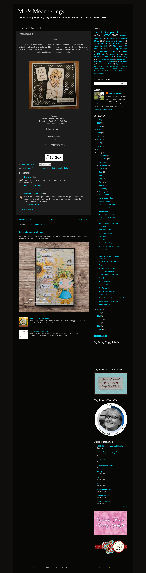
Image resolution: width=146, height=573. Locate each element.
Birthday (28, 168)
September (103, 165)
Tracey (99, 472)
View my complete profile (103, 109)
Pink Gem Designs (39, 168)
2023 (99, 129)
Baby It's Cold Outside (107, 291)
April (101, 182)
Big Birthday (103, 284)
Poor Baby (102, 236)
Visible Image (100, 43)
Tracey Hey (114, 54)
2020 (99, 139)
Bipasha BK (98, 66)
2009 (99, 329)
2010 (99, 326)
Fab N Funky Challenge (107, 261)
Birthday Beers (104, 281)
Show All (125, 506)
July (100, 172)
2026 (99, 120)
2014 (99, 313)
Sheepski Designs (112, 66)
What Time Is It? (105, 230)
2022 (99, 133)
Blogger (111, 568)
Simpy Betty (51, 168)
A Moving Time (104, 201)
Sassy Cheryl (122, 57)
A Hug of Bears (104, 253)
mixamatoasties (114, 93)
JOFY (121, 71)
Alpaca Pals (120, 64)
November (103, 159)
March (101, 185)
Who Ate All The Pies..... (108, 215)
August (102, 169)
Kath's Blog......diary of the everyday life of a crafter (107, 453)
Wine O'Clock (104, 195)
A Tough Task (104, 211)
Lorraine (27, 177)
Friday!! (101, 278)
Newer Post (25, 219)
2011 (99, 323)
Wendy (99, 484)
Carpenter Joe (104, 265)
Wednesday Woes (105, 233)
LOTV (106, 35)
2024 (99, 126)
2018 (99, 146)
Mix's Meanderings (41, 11)
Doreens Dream (103, 495)
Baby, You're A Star (106, 198)
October (102, 162)
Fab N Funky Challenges (108, 208)
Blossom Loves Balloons (108, 268)
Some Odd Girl (104, 64)
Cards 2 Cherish (103, 501)
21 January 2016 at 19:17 (33, 186)
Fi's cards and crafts (105, 466)
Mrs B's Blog (102, 460)
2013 (99, 316)
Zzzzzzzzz (102, 240)
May (101, 179)
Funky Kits (118, 43)
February (102, 189)
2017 (99, 149)
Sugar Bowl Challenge (107, 205)
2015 (99, 309)
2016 (99, 153)
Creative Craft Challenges (38, 331)
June (101, 175)
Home (54, 219)
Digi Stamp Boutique (117, 49)
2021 (99, 136)
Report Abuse (100, 336)
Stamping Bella (62, 168)
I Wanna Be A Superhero (108, 243)
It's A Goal (102, 226)
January (102, 192)
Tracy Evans (122, 61)
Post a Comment (28, 209)
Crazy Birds (103, 249)
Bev (98, 478)
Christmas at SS (112, 71)
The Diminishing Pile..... (107, 271)
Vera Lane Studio (114, 41)
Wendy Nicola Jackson (33, 193)
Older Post (83, 219)
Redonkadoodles (99, 71)
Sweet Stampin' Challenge (31, 232)
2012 (99, 319)
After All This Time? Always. (109, 246)
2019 (99, 143)
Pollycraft (110, 61)
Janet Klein (108, 57)
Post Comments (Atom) (37, 225)
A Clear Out (103, 294)
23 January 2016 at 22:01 (33, 204)
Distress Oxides (117, 68)
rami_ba (95, 568)
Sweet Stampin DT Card (110, 32)
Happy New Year (105, 304)
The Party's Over (105, 288)
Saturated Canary (107, 51)
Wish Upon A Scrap (104, 490)
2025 (99, 123)
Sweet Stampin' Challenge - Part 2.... (112, 298)
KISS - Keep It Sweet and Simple (110, 446)
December (103, 156)
